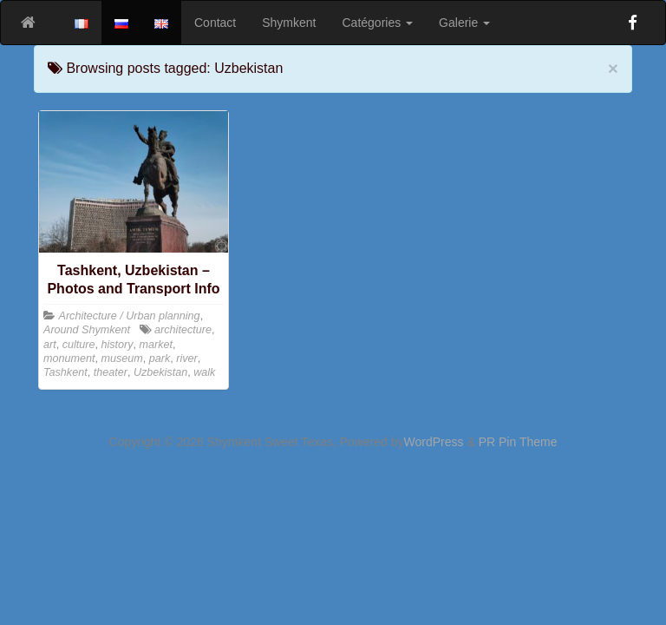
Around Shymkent (86, 330)
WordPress (434, 442)
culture (78, 345)
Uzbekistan (160, 372)
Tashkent (65, 372)
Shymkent (289, 23)
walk (204, 372)
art (49, 345)
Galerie (464, 23)
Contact (215, 23)
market (156, 345)
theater (110, 372)
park (160, 358)
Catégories (378, 23)
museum (122, 358)
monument (69, 358)
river (187, 358)
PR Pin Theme (518, 442)
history (117, 345)
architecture (183, 330)
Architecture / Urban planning (129, 316)
